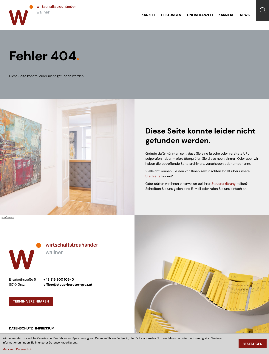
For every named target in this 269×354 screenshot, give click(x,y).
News (245, 15)
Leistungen (171, 15)
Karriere (226, 15)
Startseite (152, 176)
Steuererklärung (223, 184)
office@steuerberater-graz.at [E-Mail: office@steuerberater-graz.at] (68, 285)
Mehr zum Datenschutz (17, 349)
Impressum (44, 329)
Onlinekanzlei (200, 15)
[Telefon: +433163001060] (59, 279)
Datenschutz (21, 329)
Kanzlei (148, 15)
